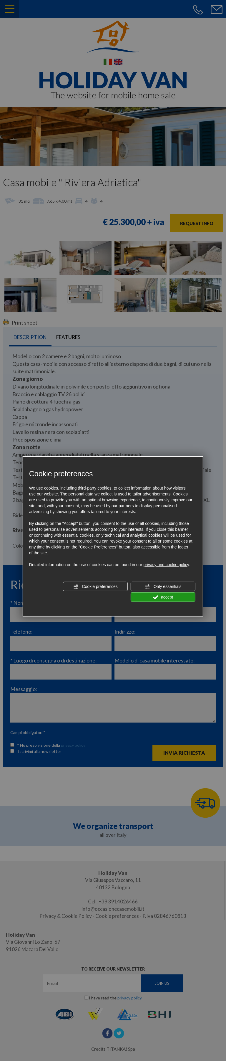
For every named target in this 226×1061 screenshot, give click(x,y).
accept (163, 597)
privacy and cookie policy (166, 564)
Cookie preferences (95, 586)
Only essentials (163, 586)
